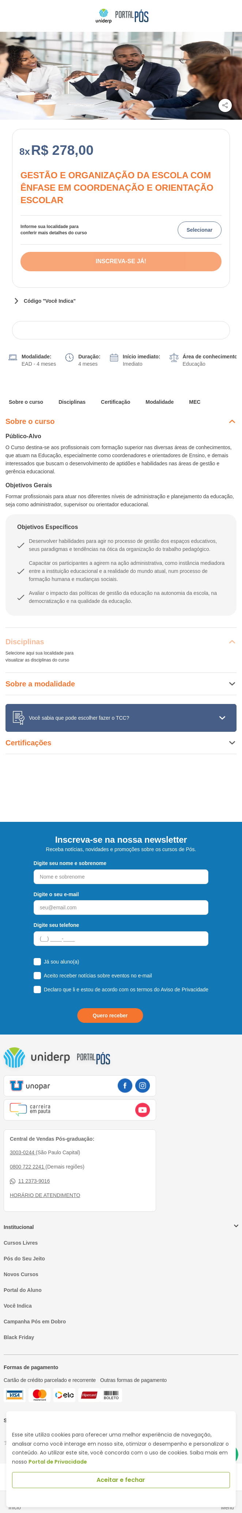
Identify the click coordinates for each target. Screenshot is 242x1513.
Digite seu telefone (56, 925)
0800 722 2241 (27, 1167)
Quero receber (110, 1015)
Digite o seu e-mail (56, 894)
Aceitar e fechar (121, 1480)
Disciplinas (72, 402)
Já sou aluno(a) (61, 962)
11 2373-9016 (30, 1181)
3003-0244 (23, 1152)
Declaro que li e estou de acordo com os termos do (126, 989)
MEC (194, 402)
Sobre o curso (26, 402)
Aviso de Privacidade (184, 989)
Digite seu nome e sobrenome (70, 863)
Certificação (115, 402)
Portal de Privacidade (58, 1461)
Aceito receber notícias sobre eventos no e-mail (98, 976)
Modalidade (159, 402)
